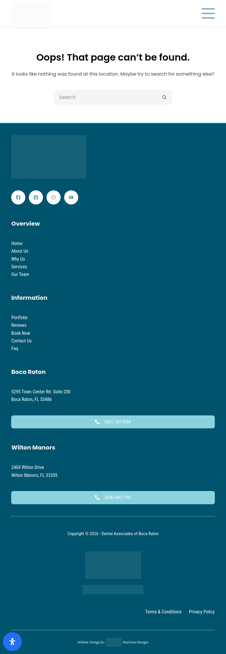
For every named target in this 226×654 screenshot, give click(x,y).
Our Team (20, 274)
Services (19, 266)
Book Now (20, 333)
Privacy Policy (202, 612)
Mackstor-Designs (135, 642)
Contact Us (21, 341)
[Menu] (208, 13)
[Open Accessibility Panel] (12, 641)
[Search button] (164, 97)
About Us (19, 251)
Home (16, 243)
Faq (14, 348)
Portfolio (19, 317)
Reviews (18, 325)
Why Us (18, 259)
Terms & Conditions (163, 612)
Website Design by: (91, 642)
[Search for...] (105, 97)
